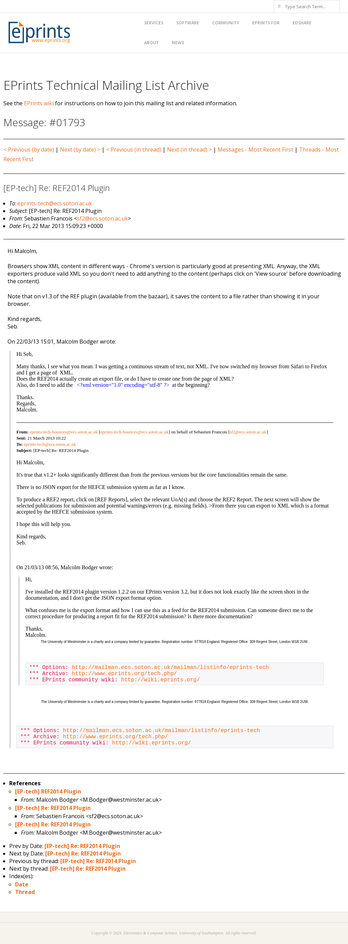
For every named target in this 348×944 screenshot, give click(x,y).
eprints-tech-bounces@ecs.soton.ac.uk (63, 431)
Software (187, 23)
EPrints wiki (39, 103)
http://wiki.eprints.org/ (160, 680)
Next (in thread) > (189, 149)
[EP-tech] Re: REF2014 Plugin (53, 808)
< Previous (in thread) (133, 149)
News (178, 43)
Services (153, 23)
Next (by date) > (80, 149)
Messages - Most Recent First (255, 149)
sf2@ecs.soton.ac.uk (102, 218)
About (151, 43)
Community (225, 23)
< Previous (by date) (28, 149)
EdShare (302, 23)
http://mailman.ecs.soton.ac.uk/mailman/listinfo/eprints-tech (170, 668)
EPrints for (266, 23)
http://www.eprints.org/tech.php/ (124, 674)
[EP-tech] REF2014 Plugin (48, 791)
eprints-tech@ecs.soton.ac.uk (54, 203)
